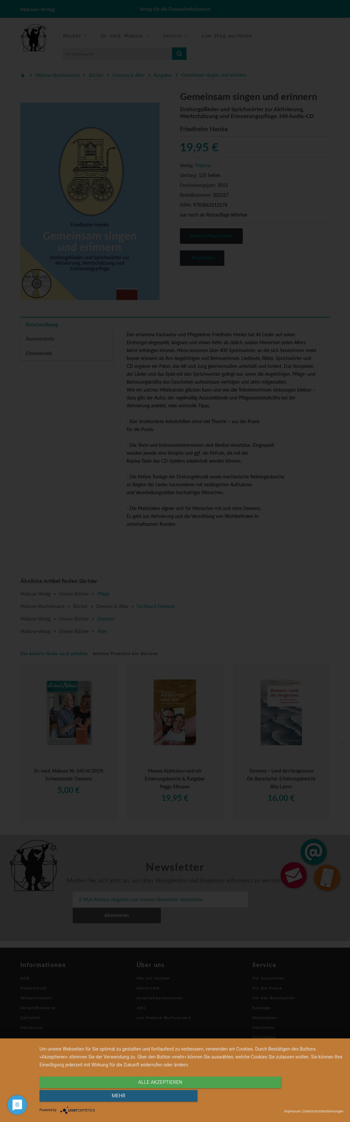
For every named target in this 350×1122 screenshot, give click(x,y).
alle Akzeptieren (146, 1098)
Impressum (292, 1111)
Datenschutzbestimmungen (323, 1111)
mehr (298, 1098)
